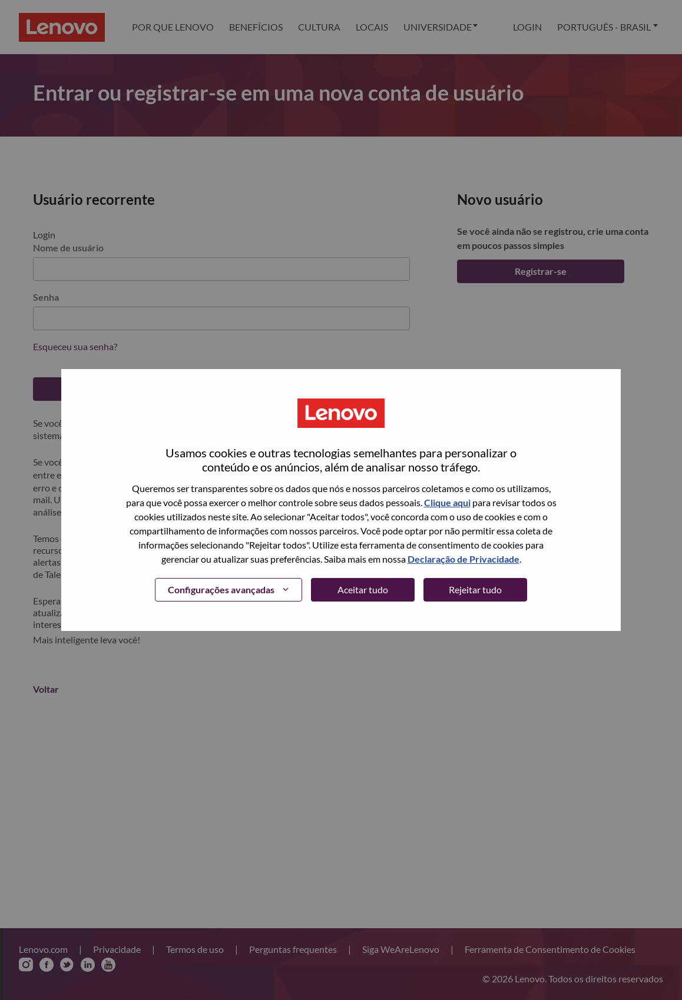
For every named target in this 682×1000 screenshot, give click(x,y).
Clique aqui (447, 502)
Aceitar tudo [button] (362, 589)
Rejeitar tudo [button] (475, 589)
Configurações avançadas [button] (221, 589)
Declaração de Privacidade (463, 558)
